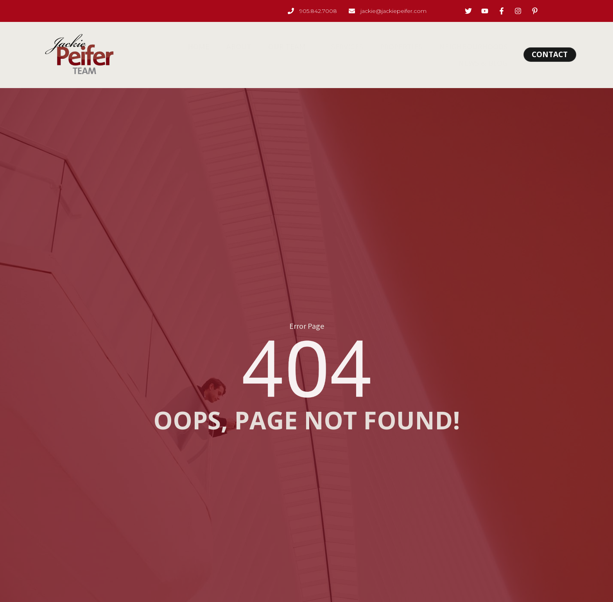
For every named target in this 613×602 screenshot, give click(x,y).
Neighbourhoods (465, 46)
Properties (396, 46)
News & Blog (474, 63)
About (242, 46)
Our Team (291, 46)
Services (344, 46)
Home (204, 46)
